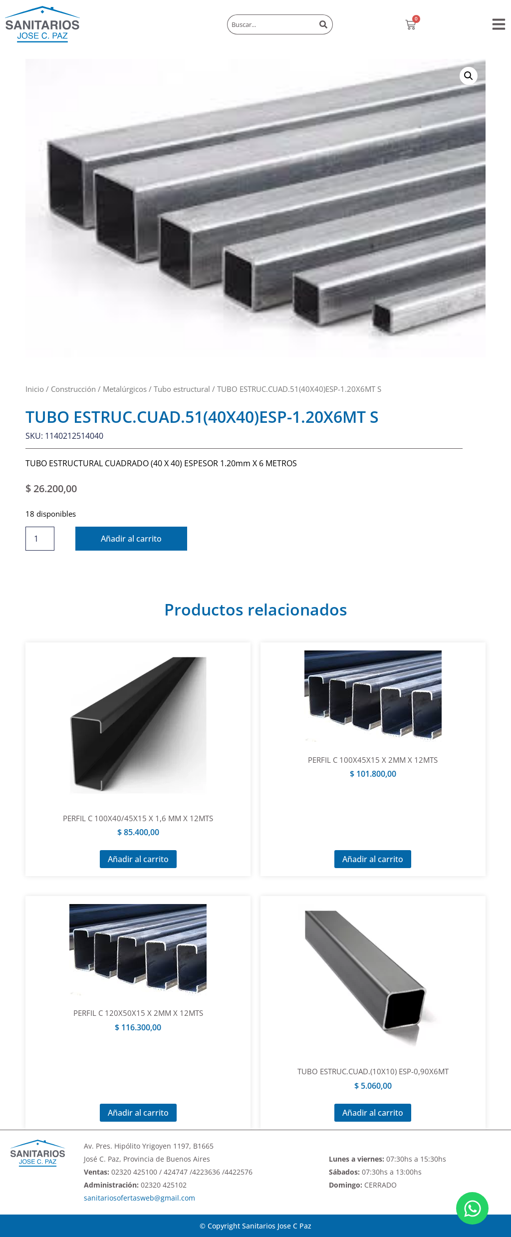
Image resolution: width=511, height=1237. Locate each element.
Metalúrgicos (125, 389)
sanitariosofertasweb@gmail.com (139, 1198)
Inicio (34, 389)
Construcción (73, 389)
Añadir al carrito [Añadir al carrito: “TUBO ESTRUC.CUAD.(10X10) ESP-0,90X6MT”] (372, 1112)
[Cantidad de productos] (39, 539)
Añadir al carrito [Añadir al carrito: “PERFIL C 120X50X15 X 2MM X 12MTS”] (138, 1112)
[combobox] (271, 24)
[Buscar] (324, 24)
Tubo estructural (182, 389)
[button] (499, 24)
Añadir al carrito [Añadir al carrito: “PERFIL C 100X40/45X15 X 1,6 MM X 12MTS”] (138, 859)
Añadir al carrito (131, 538)
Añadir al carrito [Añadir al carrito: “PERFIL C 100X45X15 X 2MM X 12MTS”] (372, 859)
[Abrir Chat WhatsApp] (472, 1208)
